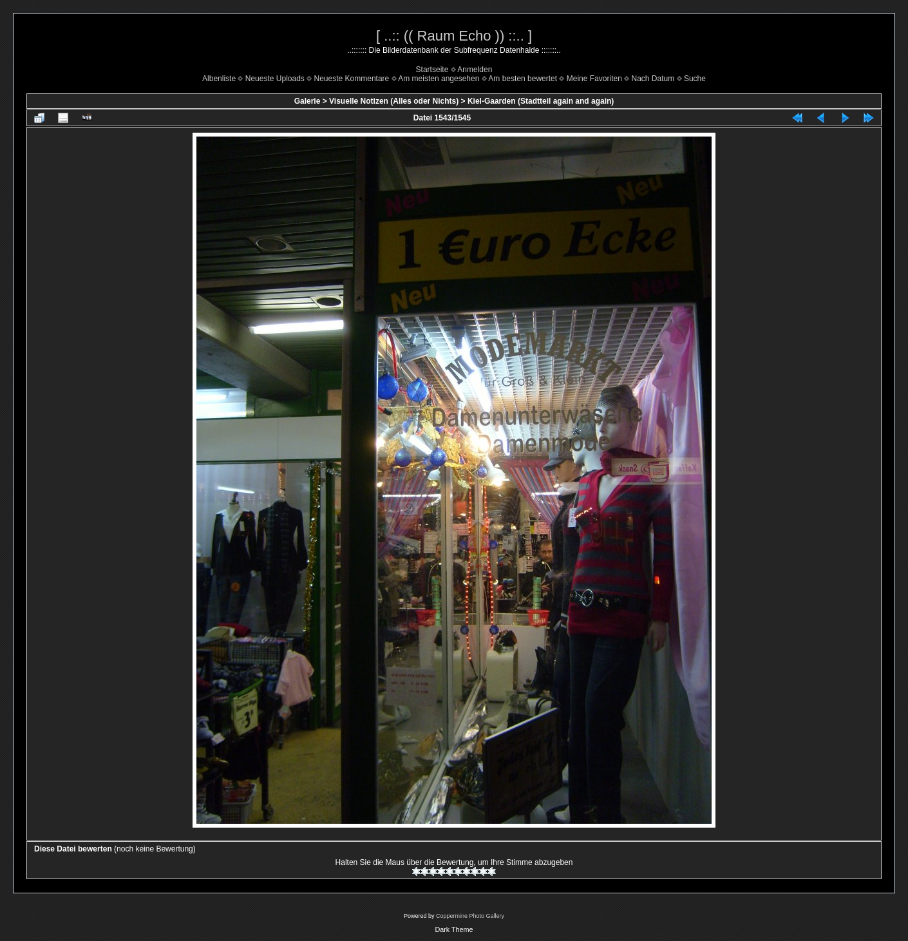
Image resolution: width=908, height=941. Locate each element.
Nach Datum (653, 78)
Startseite (432, 69)
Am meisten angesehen (438, 78)
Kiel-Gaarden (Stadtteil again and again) (541, 101)
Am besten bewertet (522, 78)
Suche (695, 78)
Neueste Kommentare (352, 78)
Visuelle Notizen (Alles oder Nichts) (394, 101)
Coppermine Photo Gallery (470, 916)
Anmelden (474, 69)
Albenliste (219, 78)
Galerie (307, 101)
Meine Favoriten (594, 78)
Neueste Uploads (275, 78)
